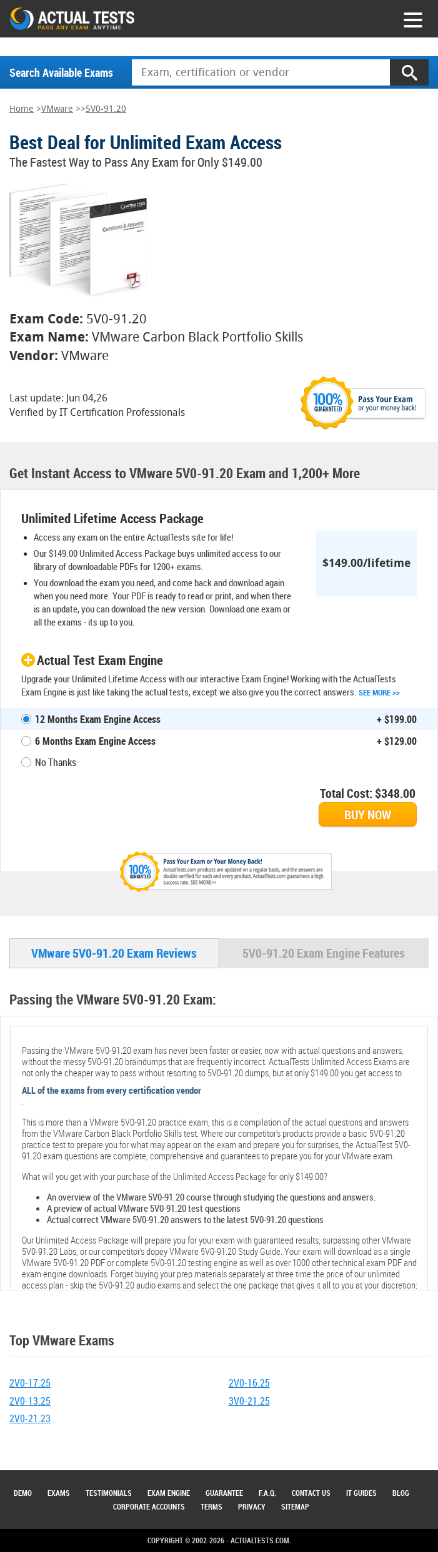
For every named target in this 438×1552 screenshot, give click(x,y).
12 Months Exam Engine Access (98, 719)
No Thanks (55, 762)
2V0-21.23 (30, 1418)
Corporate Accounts (149, 1506)
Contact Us (311, 1493)
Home (21, 109)
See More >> (379, 692)
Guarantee (224, 1493)
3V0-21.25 (249, 1401)
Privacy (252, 1506)
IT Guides (361, 1493)
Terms (211, 1506)
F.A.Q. (267, 1493)
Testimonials (109, 1493)
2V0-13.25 (30, 1401)
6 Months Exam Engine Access (95, 741)
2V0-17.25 (30, 1383)
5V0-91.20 (106, 109)
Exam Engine (168, 1493)
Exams (58, 1493)
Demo (23, 1493)
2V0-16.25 (249, 1383)
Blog (400, 1493)
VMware (57, 109)
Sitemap (295, 1506)
